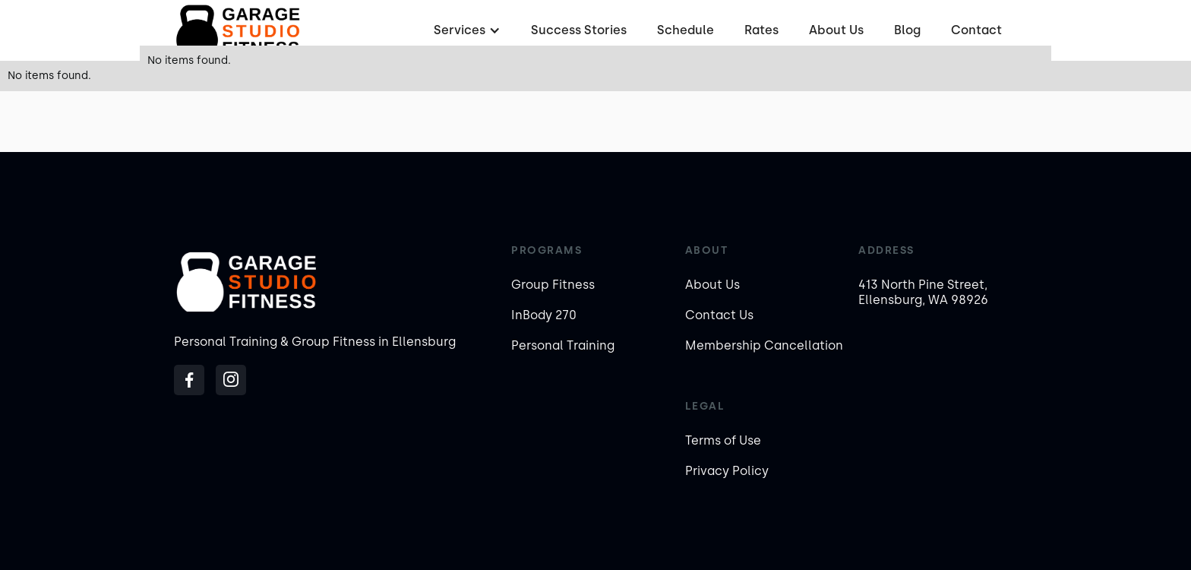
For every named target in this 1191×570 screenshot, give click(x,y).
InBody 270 (544, 315)
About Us (836, 30)
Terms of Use (723, 440)
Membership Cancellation (764, 345)
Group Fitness (553, 284)
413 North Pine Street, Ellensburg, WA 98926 (923, 292)
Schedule (685, 30)
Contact (976, 30)
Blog (907, 30)
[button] (465, 30)
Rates (761, 30)
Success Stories (579, 30)
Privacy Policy (727, 471)
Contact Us (719, 315)
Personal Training (562, 345)
